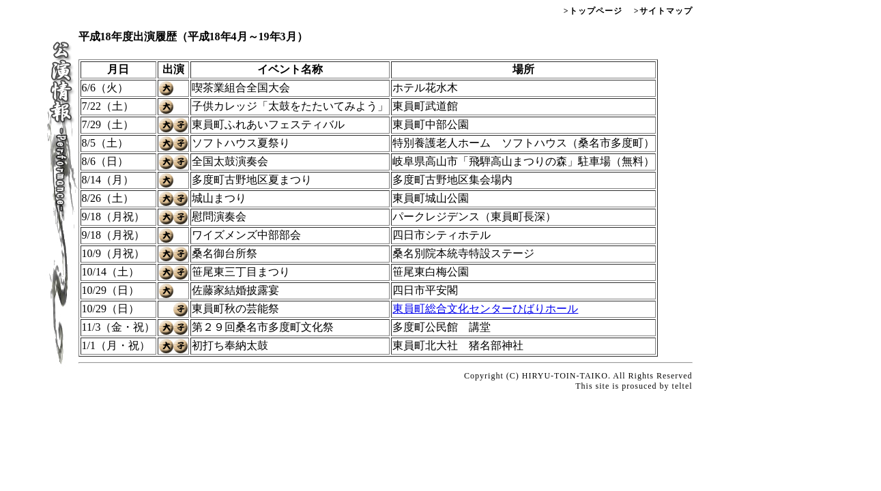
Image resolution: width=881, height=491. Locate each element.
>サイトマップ (662, 11)
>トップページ (593, 11)
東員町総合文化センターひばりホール (485, 308)
